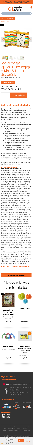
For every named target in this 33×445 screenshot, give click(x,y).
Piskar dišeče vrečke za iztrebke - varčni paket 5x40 (24, 349)
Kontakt (5, 427)
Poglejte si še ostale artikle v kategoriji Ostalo (15, 266)
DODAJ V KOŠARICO (19, 95)
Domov (3, 21)
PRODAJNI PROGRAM (7, 19)
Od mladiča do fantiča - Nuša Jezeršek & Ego (8, 312)
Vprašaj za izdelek (8, 83)
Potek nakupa (19, 427)
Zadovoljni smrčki (13, 430)
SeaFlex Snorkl (8, 346)
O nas (11, 427)
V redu (21, 441)
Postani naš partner (24, 430)
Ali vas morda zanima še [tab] (16, 275)
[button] (29, 39)
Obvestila (24, 428)
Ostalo (8, 21)
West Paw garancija (15, 428)
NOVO (2, 25)
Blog (4, 430)
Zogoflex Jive (24, 308)
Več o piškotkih (28, 440)
